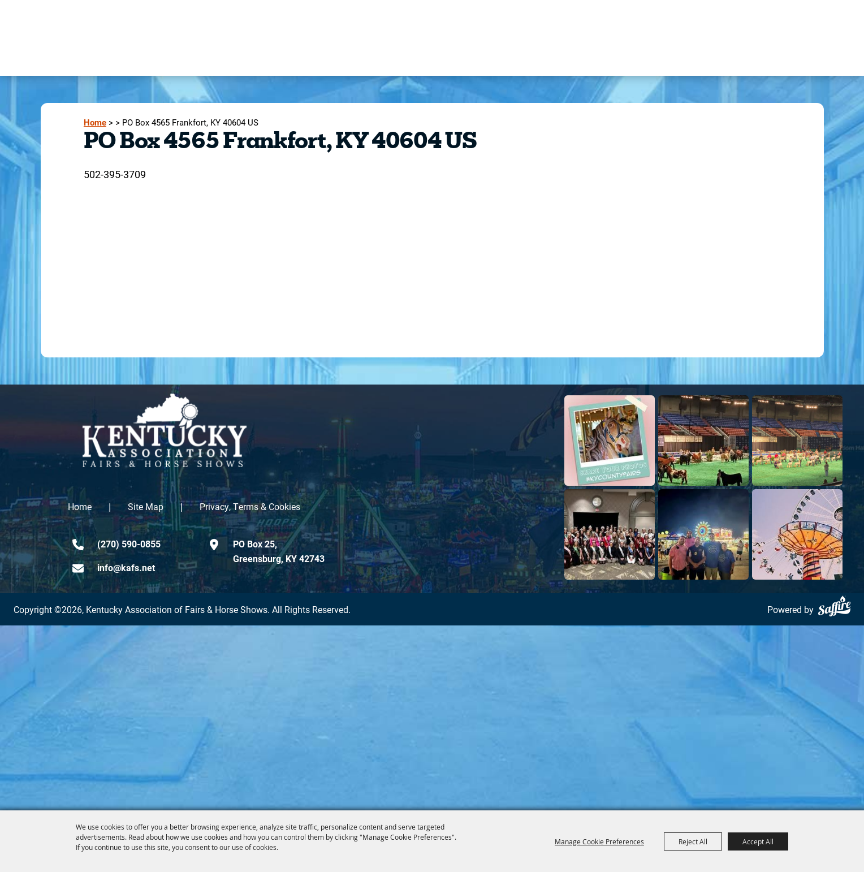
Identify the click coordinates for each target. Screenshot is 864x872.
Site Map (145, 506)
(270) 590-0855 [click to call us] (129, 544)
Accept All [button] (758, 841)
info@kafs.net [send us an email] (126, 567)
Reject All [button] (693, 841)
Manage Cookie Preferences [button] (599, 841)
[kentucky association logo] (165, 430)
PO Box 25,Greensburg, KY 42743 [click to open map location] (279, 551)
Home (95, 122)
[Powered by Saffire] (834, 605)
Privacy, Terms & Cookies (250, 506)
